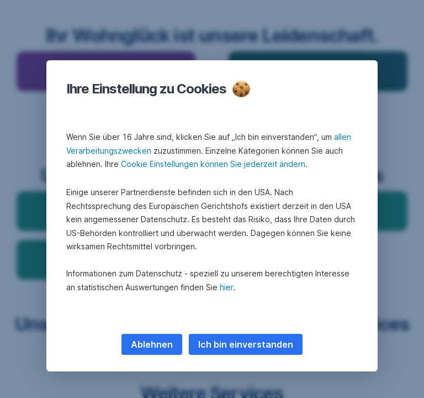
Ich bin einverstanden (245, 344)
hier (227, 287)
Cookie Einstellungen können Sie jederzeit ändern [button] (213, 164)
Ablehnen (152, 344)
